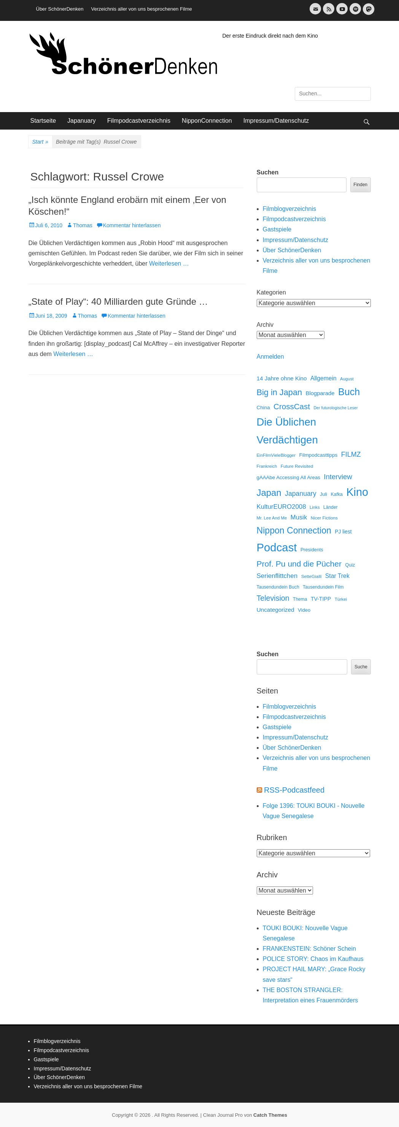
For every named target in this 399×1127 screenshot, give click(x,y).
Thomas (82, 225)
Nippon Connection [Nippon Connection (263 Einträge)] (294, 530)
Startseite (43, 120)
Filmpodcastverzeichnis (138, 120)
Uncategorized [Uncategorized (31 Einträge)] (275, 609)
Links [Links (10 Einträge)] (315, 507)
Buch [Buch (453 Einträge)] (349, 391)
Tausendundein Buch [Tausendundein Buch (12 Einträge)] (278, 587)
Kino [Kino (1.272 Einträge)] (357, 492)
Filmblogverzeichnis (289, 209)
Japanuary (81, 120)
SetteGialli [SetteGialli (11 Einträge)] (311, 576)
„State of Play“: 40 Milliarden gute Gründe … (118, 301)
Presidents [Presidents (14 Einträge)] (311, 549)
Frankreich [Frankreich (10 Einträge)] (267, 466)
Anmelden (270, 356)
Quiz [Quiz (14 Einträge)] (350, 565)
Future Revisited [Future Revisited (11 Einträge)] (297, 466)
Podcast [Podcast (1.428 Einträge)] (277, 547)
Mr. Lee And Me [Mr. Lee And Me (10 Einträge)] (272, 518)
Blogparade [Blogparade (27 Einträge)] (320, 393)
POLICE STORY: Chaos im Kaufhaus (313, 959)
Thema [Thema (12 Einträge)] (300, 599)
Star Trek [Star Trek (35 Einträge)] (337, 576)
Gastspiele (277, 229)
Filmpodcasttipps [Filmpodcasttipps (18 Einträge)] (318, 455)
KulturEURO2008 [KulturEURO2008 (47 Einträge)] (281, 506)
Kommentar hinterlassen (132, 225)
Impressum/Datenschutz (276, 120)
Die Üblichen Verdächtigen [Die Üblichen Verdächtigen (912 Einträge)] (287, 431)
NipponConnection (207, 120)
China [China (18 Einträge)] (263, 407)
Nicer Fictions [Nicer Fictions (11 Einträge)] (324, 517)
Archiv (265, 324)
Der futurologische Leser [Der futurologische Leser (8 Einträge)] (335, 407)
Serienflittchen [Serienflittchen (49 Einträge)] (277, 575)
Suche (360, 667)
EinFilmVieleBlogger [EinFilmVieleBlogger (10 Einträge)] (276, 455)
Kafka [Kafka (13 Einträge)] (337, 494)
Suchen (268, 172)
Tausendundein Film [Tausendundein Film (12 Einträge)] (323, 587)
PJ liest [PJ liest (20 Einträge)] (343, 532)
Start (40, 142)
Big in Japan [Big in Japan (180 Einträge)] (279, 392)
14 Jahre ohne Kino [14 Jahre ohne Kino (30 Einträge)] (282, 378)
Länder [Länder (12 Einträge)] (330, 507)
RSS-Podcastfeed (294, 790)
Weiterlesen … (169, 263)
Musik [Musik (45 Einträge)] (299, 517)
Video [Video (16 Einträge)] (304, 610)
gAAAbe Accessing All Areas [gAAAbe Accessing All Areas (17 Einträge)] (288, 477)
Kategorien (271, 292)
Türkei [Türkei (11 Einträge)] (341, 599)
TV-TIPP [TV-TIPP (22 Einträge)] (321, 599)
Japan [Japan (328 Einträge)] (269, 493)
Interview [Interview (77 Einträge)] (338, 477)
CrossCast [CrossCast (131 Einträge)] (291, 406)
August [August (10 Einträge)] (347, 379)
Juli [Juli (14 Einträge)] (323, 494)
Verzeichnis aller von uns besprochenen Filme (141, 9)
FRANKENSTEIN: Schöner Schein (309, 948)
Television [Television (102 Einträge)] (273, 598)
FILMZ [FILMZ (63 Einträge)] (351, 454)
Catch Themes (270, 1115)
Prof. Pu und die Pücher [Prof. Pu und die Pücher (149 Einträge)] (299, 563)
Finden (360, 184)
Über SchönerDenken (60, 9)
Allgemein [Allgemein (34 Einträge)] (323, 378)
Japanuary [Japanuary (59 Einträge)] (300, 493)
